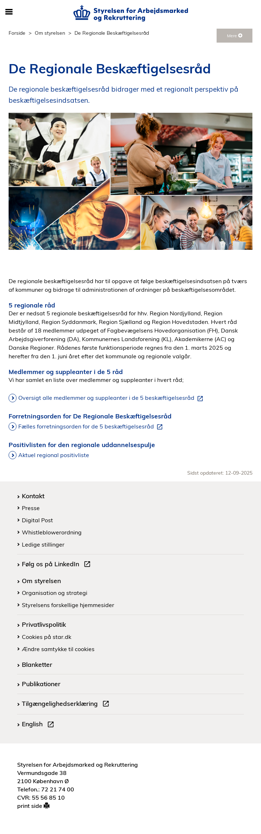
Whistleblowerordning (52, 532)
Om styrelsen (50, 33)
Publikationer (41, 684)
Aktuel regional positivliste (53, 455)
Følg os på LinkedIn (57, 565)
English (39, 725)
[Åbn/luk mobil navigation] (9, 12)
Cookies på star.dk (46, 636)
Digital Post (37, 520)
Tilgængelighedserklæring (67, 704)
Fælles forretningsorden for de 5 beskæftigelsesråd (91, 427)
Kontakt (33, 496)
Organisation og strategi (54, 592)
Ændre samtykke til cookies (58, 649)
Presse (31, 507)
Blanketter (37, 664)
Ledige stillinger (43, 544)
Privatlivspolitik (44, 624)
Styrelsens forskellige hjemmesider (68, 604)
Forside (17, 33)
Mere (234, 35)
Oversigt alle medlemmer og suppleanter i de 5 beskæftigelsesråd (112, 398)
